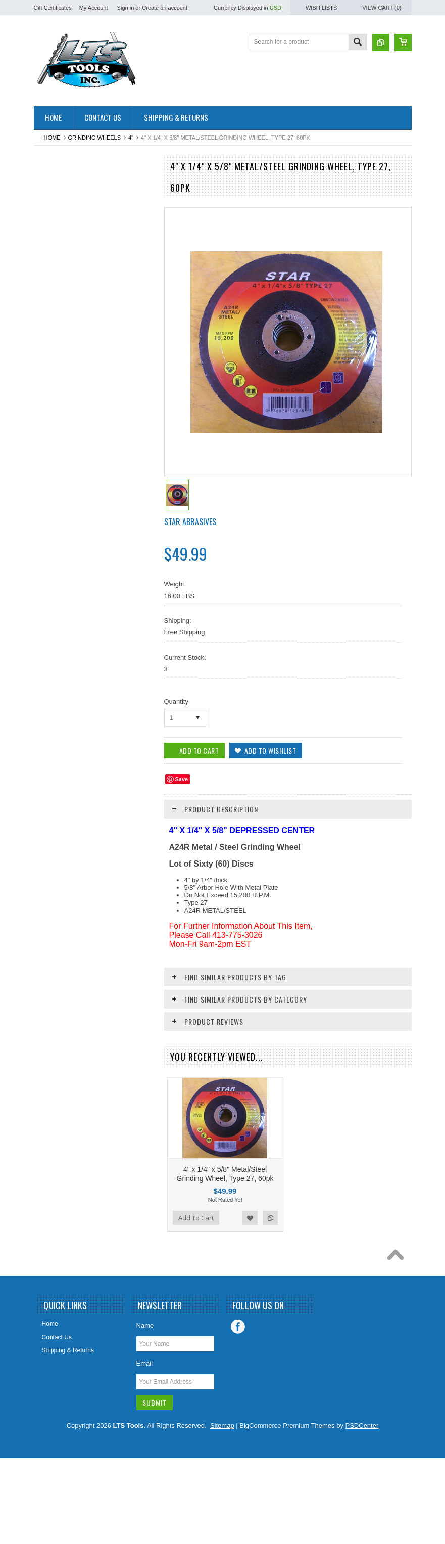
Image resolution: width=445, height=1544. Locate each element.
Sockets (50, 939)
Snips (47, 922)
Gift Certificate (58, 493)
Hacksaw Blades (61, 528)
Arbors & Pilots (59, 219)
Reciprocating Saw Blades (74, 819)
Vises (46, 1042)
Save (181, 779)
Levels (48, 630)
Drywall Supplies (61, 459)
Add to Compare (142, 1313)
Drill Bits (50, 442)
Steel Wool (54, 990)
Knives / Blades (60, 613)
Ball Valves (54, 254)
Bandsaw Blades (61, 271)
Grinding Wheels (94, 137)
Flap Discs (53, 476)
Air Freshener (57, 202)
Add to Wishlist (121, 1313)
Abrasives (52, 185)
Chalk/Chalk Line (62, 322)
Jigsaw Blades (58, 596)
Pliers (47, 785)
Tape (46, 1008)
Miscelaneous (57, 665)
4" (130, 137)
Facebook (238, 1412)
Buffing (48, 288)
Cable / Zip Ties (60, 305)
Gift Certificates (53, 8)
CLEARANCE (57, 374)
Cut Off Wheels (59, 408)
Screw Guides (58, 853)
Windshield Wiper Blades (73, 1076)
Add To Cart (62, 1313)
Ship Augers (55, 905)
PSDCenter (362, 1511)
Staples (49, 973)
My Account (93, 8)
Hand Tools (54, 545)
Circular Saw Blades (66, 356)
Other (47, 734)
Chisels (49, 339)
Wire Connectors (61, 1110)
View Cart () (381, 8)
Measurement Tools (65, 648)
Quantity (176, 701)
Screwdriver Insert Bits (69, 888)
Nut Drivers (54, 682)
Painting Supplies (62, 750)
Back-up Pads (58, 237)
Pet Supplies (56, 767)
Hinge (47, 562)
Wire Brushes (57, 1093)
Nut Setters (54, 699)
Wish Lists (321, 8)
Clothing (50, 391)
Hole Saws (53, 579)
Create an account (164, 8)
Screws (49, 836)
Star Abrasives (190, 522)
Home (52, 137)
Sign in (125, 8)
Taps (45, 1025)
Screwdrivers (56, 871)
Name (145, 1411)
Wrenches (53, 1127)
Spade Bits (54, 956)
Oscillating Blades (63, 716)
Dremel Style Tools (64, 425)
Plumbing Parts (59, 802)
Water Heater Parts (65, 1059)
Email (144, 1449)
